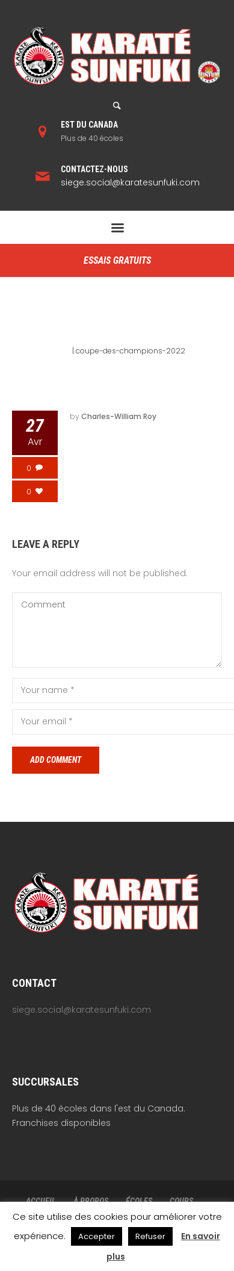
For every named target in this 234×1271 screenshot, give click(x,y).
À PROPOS (90, 1201)
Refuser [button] (150, 1236)
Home (59, 351)
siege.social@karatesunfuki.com (130, 182)
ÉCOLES (139, 1201)
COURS (181, 1201)
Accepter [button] (96, 1236)
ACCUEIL (41, 1201)
